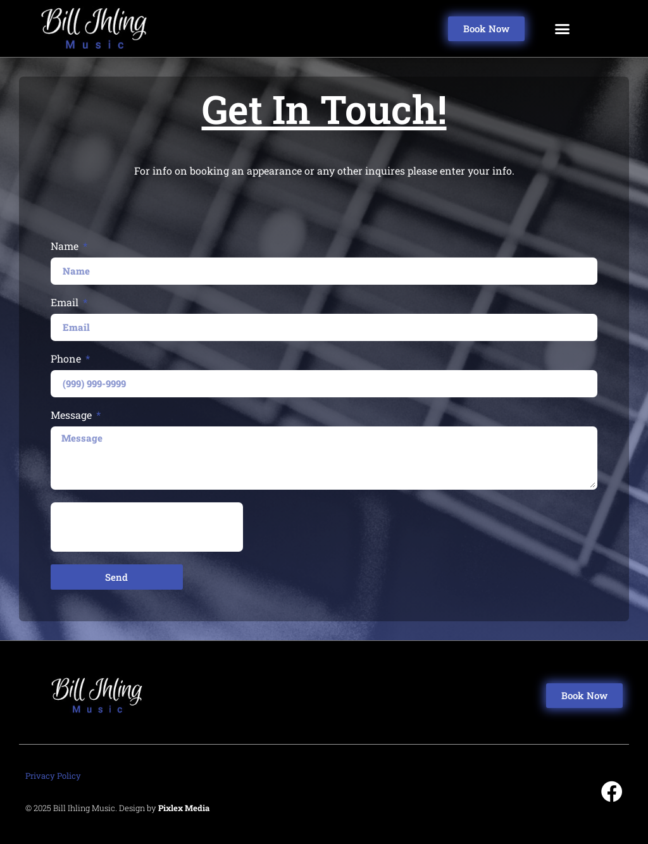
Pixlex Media (183, 808)
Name (66, 246)
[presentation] (147, 527)
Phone (67, 359)
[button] (563, 28)
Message (72, 415)
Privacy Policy (53, 775)
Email (66, 303)
